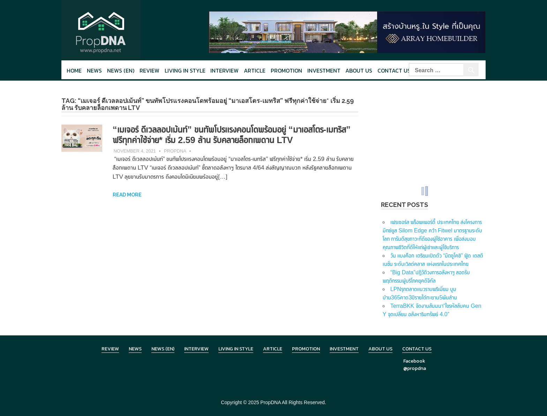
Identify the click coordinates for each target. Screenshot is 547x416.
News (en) (120, 70)
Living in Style (235, 348)
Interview (224, 70)
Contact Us (394, 70)
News (94, 70)
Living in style (185, 70)
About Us (358, 70)
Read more (127, 195)
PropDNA (175, 151)
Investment (323, 70)
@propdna (414, 368)
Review (149, 70)
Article (254, 70)
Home (74, 70)
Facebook (414, 361)
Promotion (286, 70)
